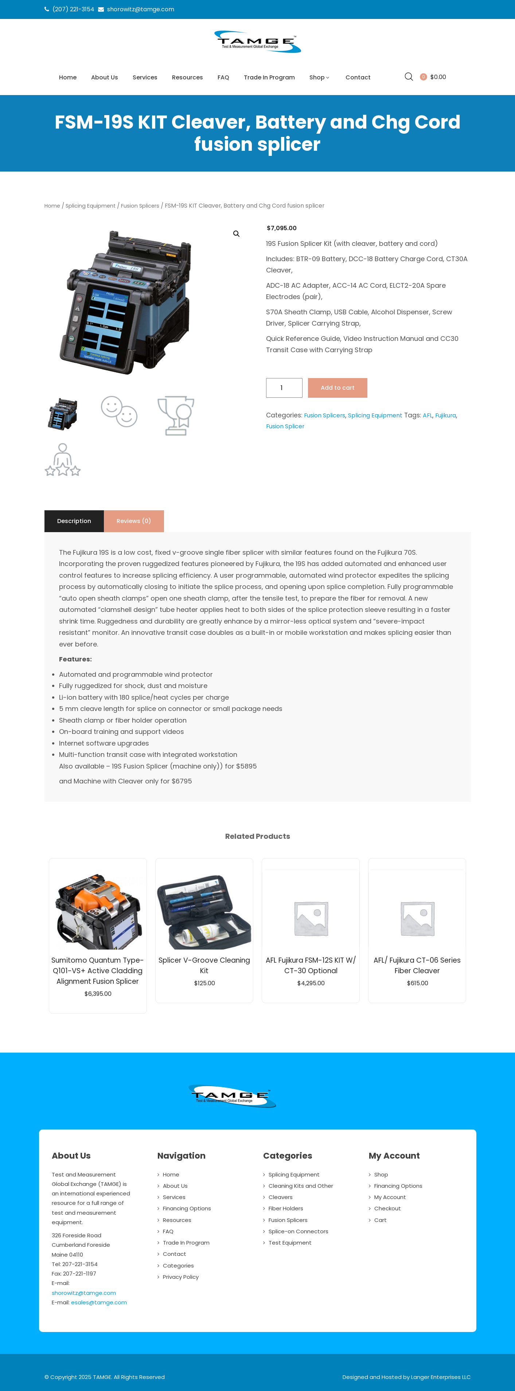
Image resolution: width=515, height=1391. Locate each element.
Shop (320, 77)
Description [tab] (74, 518)
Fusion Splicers (147, 203)
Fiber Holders (286, 1206)
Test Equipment (290, 1240)
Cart (380, 1217)
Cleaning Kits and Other (301, 1183)
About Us (104, 77)
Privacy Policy (181, 1274)
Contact (358, 77)
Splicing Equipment (94, 203)
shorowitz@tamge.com (84, 1290)
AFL (437, 412)
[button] (236, 231)
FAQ (223, 77)
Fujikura (457, 412)
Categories (178, 1263)
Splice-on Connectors (298, 1229)
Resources (187, 77)
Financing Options (187, 1206)
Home (68, 77)
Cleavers (281, 1194)
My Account (390, 1194)
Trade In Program (269, 77)
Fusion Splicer (287, 423)
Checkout (387, 1206)
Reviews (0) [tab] (134, 518)
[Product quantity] (284, 385)
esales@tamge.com (99, 1300)
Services (145, 77)
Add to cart (338, 385)
